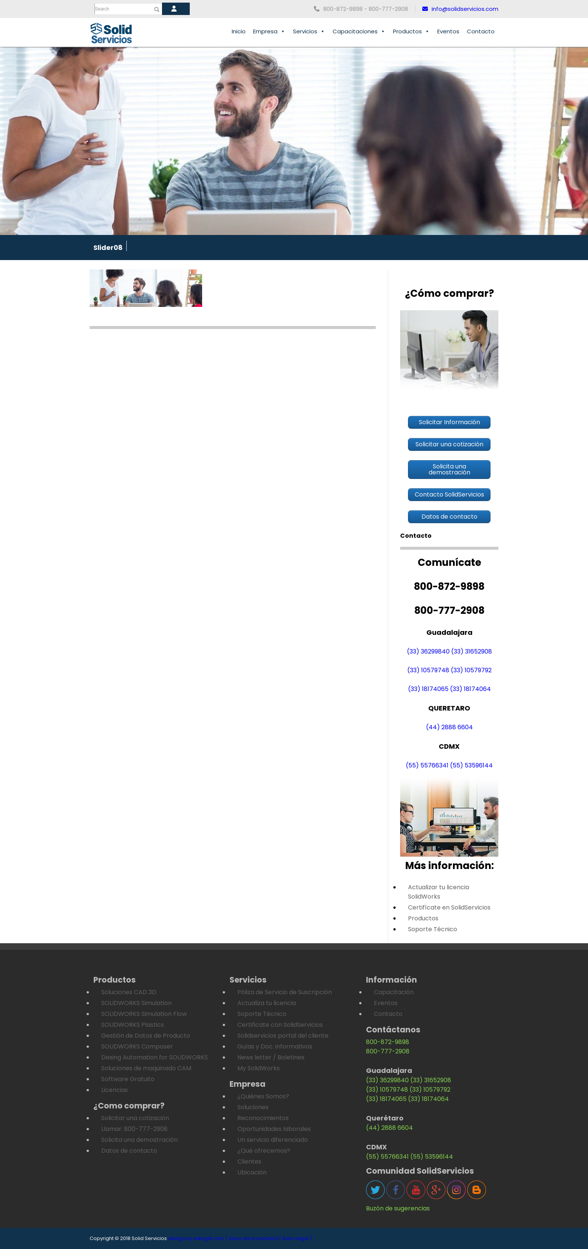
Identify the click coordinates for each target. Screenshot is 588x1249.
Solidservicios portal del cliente (282, 1035)
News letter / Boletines (270, 1057)
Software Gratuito (127, 1079)
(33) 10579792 (471, 670)
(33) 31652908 (471, 651)
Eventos (448, 31)
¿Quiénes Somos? (263, 1096)
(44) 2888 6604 (449, 727)
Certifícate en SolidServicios (449, 907)
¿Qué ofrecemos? (263, 1150)
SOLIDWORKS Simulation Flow (144, 1014)
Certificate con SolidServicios (280, 1024)
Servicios (309, 31)
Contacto (481, 31)
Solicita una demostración (139, 1139)
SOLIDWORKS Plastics (132, 1024)
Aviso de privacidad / (255, 1238)
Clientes (249, 1161)
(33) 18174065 (428, 689)
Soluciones (252, 1107)
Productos (411, 31)
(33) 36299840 (428, 651)
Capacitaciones (359, 31)
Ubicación (252, 1172)
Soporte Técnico (432, 929)
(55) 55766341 (427, 765)
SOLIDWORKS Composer (137, 1046)
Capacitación (394, 992)
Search (102, 9)
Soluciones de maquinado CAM (146, 1068)
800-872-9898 (387, 1042)
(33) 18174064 (470, 689)
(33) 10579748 (428, 670)
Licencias (114, 1090)
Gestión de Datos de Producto (145, 1035)
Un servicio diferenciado (272, 1139)
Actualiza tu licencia (266, 1003)
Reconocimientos (263, 1118)
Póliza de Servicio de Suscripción (284, 992)
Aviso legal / (297, 1238)
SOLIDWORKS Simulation (136, 1003)
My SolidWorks (258, 1068)
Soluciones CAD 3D (128, 992)
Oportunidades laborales (274, 1129)
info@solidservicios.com (460, 9)
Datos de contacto (129, 1150)
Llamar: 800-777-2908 (134, 1129)
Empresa (269, 31)
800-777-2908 (388, 1051)
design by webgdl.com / (198, 1238)
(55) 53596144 (471, 765)
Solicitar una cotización (135, 1118)
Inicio (239, 31)
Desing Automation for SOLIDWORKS (154, 1057)
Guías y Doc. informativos (274, 1046)
